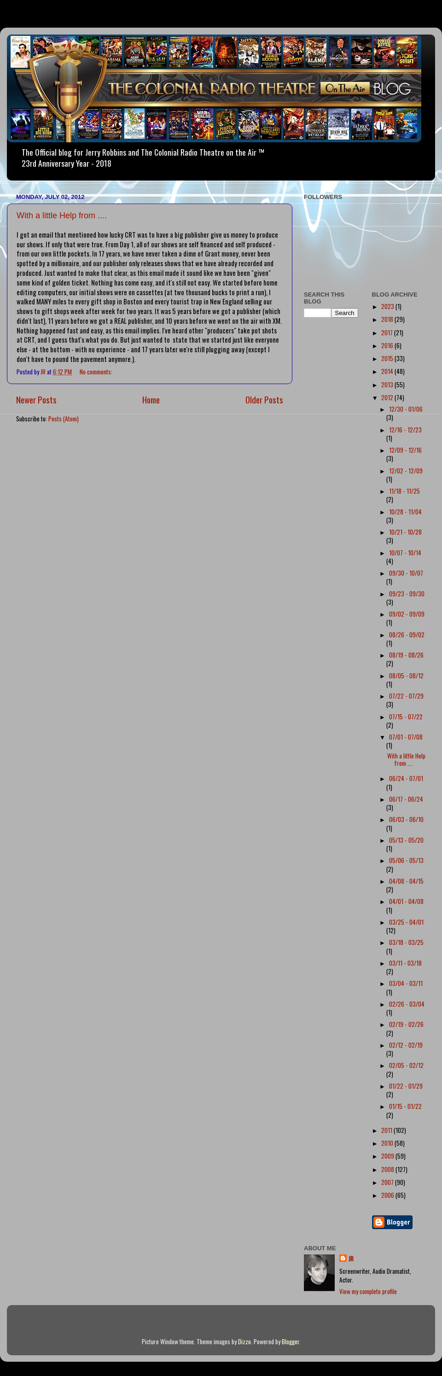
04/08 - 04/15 (406, 881)
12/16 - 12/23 (405, 429)
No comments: (97, 371)
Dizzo (244, 1341)
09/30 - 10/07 (406, 572)
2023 (388, 306)
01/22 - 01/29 (406, 1085)
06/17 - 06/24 (406, 799)
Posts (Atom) (63, 418)
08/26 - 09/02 (407, 634)
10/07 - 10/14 (405, 552)
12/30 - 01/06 (406, 409)
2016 (388, 345)
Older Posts (264, 399)
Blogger (290, 1341)
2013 (388, 384)
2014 (388, 371)
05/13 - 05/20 (406, 840)
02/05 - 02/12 (406, 1065)
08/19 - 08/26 (406, 654)
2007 (388, 1182)
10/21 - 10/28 (405, 531)
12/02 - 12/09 (406, 470)
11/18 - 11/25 (404, 491)
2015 (388, 358)
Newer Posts (36, 399)
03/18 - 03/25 (406, 942)
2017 (387, 332)
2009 (388, 1155)
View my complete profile (368, 1291)
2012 (388, 397)
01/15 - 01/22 (405, 1106)
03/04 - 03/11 (406, 983)
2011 (387, 1130)
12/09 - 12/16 (405, 450)
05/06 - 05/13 (406, 860)
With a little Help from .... (62, 215)
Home (151, 399)
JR (351, 1258)
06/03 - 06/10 (406, 819)
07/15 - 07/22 (406, 716)
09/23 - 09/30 (407, 593)
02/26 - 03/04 (407, 1004)
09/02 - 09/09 (407, 613)
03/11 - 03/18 (405, 963)
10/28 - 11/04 (405, 511)
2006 (388, 1195)
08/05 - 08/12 (406, 675)
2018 (388, 319)
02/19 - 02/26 (406, 1024)
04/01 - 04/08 (406, 901)
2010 (388, 1143)
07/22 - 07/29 (406, 695)
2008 (388, 1169)
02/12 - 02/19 (406, 1044)
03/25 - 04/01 (406, 922)
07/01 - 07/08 (406, 736)
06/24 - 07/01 (406, 778)
